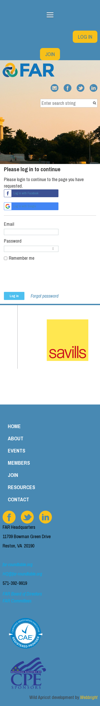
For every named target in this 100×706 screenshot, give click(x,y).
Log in (85, 36)
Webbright (88, 697)
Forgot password (44, 296)
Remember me (21, 258)
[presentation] (43, 279)
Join (50, 54)
